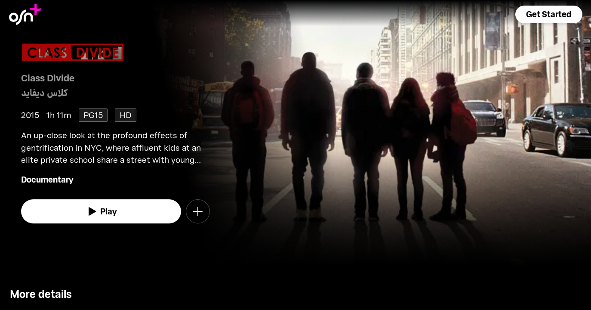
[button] (548, 14)
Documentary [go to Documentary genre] (47, 179)
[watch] (101, 211)
